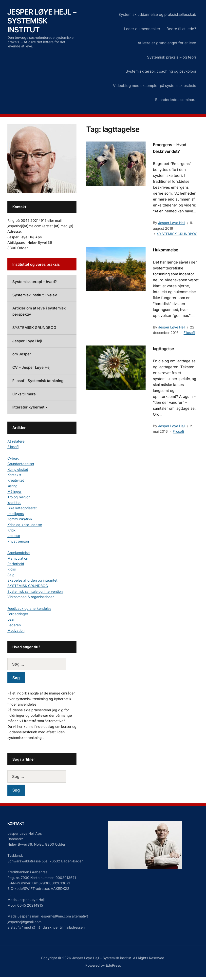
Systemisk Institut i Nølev (34, 295)
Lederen (14, 625)
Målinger (14, 491)
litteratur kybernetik (29, 407)
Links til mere (24, 394)
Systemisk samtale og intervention (35, 591)
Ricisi (11, 569)
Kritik (11, 530)
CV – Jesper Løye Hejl (32, 367)
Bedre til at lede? (181, 28)
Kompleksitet (17, 469)
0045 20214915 (30, 905)
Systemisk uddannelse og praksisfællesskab (157, 14)
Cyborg (13, 458)
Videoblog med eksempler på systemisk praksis (154, 85)
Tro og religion (18, 497)
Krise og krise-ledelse (24, 525)
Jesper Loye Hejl (27, 341)
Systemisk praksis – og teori (171, 57)
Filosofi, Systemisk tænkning (37, 380)
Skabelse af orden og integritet (32, 580)
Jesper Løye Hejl (171, 223)
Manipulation (17, 558)
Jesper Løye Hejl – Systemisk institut (41, 20)
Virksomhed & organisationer (30, 597)
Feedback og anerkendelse (29, 608)
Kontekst (14, 475)
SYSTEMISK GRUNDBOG (177, 234)
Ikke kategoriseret (22, 508)
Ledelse (13, 535)
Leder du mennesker (142, 28)
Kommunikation (19, 519)
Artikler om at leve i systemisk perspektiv (39, 311)
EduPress (113, 965)
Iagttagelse (163, 348)
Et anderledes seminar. (175, 99)
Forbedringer (17, 614)
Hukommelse (165, 249)
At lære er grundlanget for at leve (167, 43)
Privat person (18, 541)
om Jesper (21, 354)
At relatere (15, 441)
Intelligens (15, 513)
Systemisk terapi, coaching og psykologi (161, 71)
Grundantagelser (20, 464)
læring (12, 486)
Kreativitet (15, 480)
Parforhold (15, 564)
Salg (11, 575)
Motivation (15, 630)
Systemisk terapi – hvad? (34, 281)
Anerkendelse (18, 552)
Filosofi (189, 332)
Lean (11, 619)
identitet (14, 502)
